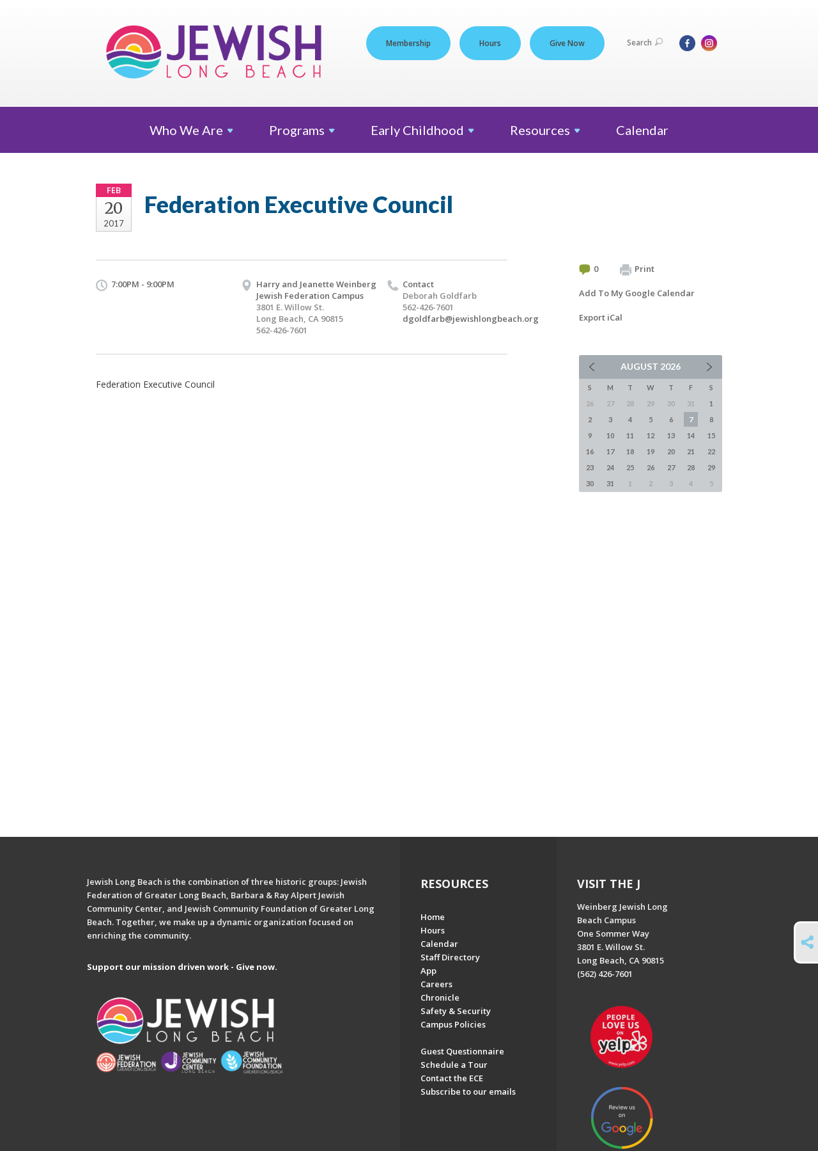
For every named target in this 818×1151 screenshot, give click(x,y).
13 (671, 435)
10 (610, 435)
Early (422, 130)
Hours (490, 43)
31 (610, 483)
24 (610, 467)
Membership (408, 43)
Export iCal (600, 317)
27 (671, 467)
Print (637, 269)
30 (590, 483)
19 (650, 451)
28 (691, 467)
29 (711, 467)
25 (630, 467)
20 (671, 451)
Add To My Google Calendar (637, 293)
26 (650, 467)
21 (691, 451)
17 (610, 451)
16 (590, 451)
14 (691, 435)
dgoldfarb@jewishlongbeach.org (471, 318)
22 (711, 451)
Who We (191, 130)
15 (711, 435)
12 (650, 435)
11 (630, 435)
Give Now (567, 43)
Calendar (642, 130)
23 (590, 467)
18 (630, 451)
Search (645, 42)
